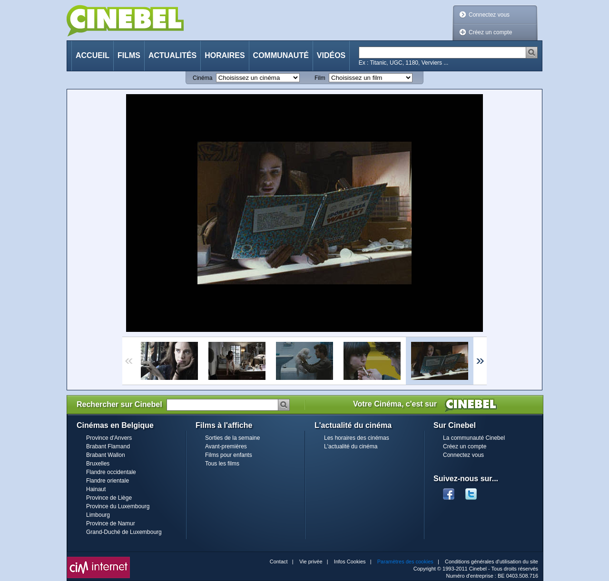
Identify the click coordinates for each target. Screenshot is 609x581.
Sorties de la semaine (232, 438)
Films (129, 55)
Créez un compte (490, 32)
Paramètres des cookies (405, 561)
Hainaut (96, 489)
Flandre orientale (107, 480)
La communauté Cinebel (474, 438)
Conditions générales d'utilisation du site (491, 561)
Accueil (92, 55)
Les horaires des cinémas (356, 438)
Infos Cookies (350, 561)
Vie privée (311, 561)
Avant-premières (226, 446)
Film (319, 78)
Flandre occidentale (111, 472)
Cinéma (202, 78)
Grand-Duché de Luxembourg (124, 532)
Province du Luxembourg (117, 506)
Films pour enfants (228, 455)
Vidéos (331, 55)
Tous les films (222, 463)
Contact (279, 561)
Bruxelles (97, 463)
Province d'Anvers (109, 438)
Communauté (281, 55)
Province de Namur (110, 523)
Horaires (225, 55)
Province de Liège (109, 497)
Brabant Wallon (105, 455)
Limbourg (98, 515)
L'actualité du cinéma (350, 446)
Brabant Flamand (108, 446)
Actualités (172, 55)
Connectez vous (489, 14)
